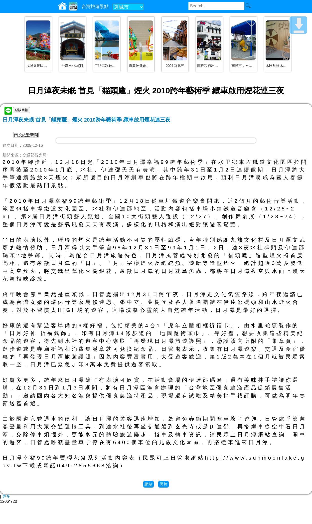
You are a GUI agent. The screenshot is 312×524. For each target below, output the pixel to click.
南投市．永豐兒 (243, 66)
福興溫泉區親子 (38, 66)
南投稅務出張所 (209, 66)
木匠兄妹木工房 (278, 66)
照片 (163, 484)
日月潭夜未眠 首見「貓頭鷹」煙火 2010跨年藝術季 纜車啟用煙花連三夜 (86, 120)
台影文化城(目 (72, 66)
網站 (149, 484)
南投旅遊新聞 (26, 135)
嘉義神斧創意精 (141, 66)
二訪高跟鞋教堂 (107, 66)
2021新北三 (175, 66)
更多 (6, 496)
